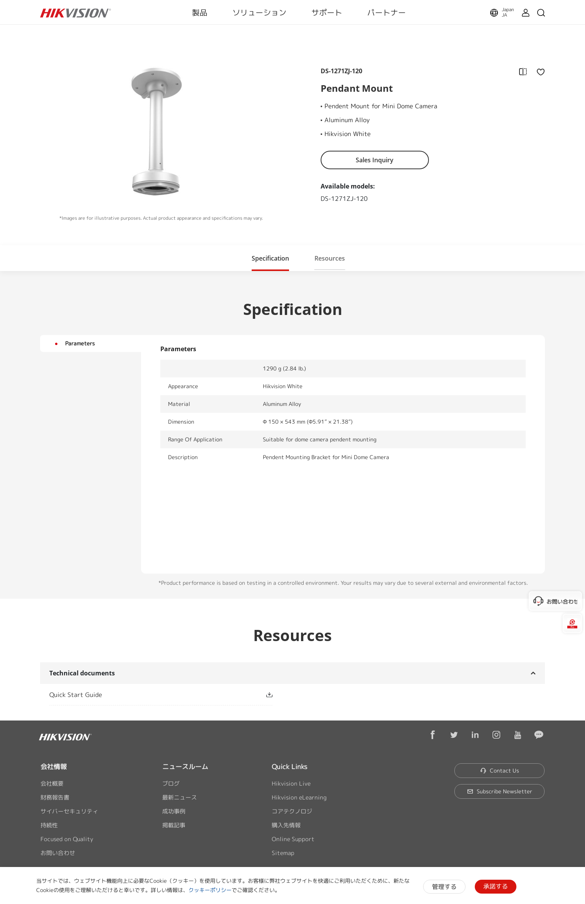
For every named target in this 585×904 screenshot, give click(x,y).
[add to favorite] (538, 71)
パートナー (386, 12)
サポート (326, 12)
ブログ (171, 783)
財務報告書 (54, 797)
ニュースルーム (185, 766)
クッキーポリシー (210, 890)
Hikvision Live (291, 783)
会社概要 (52, 783)
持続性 (49, 825)
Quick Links (289, 766)
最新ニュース (179, 797)
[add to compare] (523, 71)
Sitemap (283, 853)
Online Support (293, 839)
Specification (270, 258)
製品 (199, 12)
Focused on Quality (66, 839)
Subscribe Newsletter (499, 791)
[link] (148, 694)
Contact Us (499, 770)
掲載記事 (173, 825)
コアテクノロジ (292, 811)
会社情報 (53, 766)
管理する (444, 886)
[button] (270, 258)
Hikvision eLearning (299, 797)
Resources (329, 258)
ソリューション (259, 12)
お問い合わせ (57, 853)
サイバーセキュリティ (69, 811)
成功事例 (173, 811)
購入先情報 (286, 825)
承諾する (495, 886)
